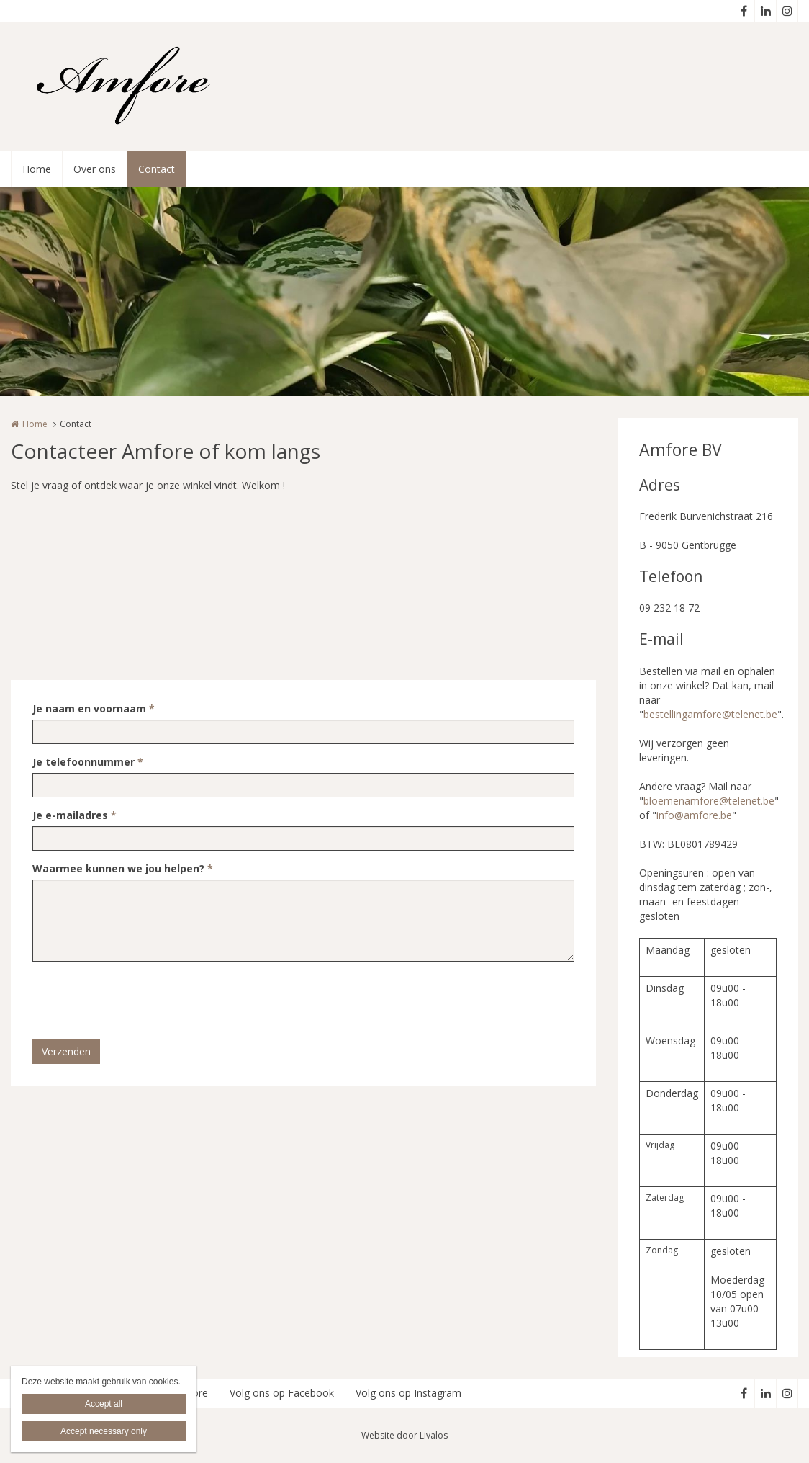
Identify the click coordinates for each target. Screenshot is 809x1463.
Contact (156, 169)
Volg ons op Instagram (408, 1393)
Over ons (94, 169)
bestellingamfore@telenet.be (710, 714)
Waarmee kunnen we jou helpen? (122, 868)
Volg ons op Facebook (282, 1393)
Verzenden (66, 1051)
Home (36, 169)
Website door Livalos (404, 1435)
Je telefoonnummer (87, 762)
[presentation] (141, 1000)
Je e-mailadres (74, 815)
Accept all (103, 1404)
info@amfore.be (694, 815)
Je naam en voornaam (93, 708)
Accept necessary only (103, 1431)
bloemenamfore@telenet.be (708, 800)
